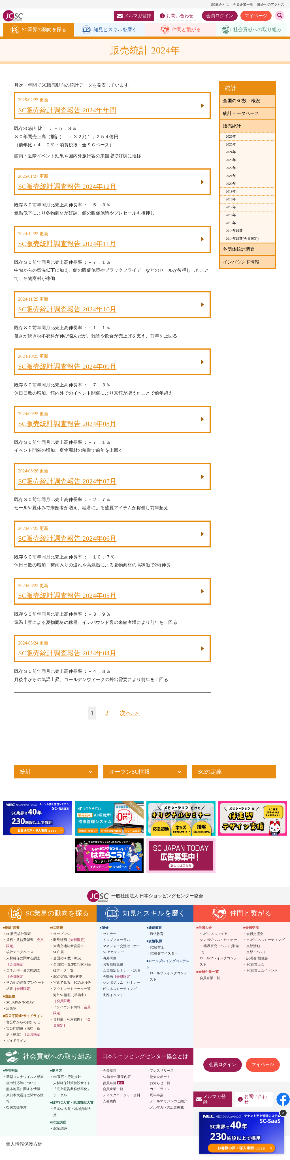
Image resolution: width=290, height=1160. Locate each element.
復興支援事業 (16, 1115)
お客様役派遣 (113, 972)
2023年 (231, 160)
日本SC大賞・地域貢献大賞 (72, 1119)
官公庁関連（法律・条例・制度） (25, 1039)
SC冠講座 (60, 1136)
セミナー (109, 941)
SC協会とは (220, 5)
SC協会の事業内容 (117, 1084)
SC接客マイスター (164, 961)
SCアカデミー (113, 960)
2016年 (231, 215)
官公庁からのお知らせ (23, 1029)
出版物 (11, 1016)
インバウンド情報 (241, 262)
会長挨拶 (109, 1078)
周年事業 (156, 1103)
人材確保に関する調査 (23, 969)
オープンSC (62, 941)
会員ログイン (219, 15)
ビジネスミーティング (120, 996)
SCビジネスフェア (214, 941)
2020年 (231, 184)
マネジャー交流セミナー (121, 953)
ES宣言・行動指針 (67, 1084)
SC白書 (58, 960)
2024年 (231, 152)
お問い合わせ (176, 15)
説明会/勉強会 (257, 966)
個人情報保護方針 (24, 1151)
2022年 (231, 168)
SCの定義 (210, 779)
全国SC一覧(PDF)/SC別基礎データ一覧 (72, 975)
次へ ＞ (130, 720)
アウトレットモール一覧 (72, 996)
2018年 (231, 200)
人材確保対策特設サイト (72, 1090)
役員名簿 (109, 1090)
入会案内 (109, 1108)
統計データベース (241, 113)
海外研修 (109, 966)
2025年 (231, 145)
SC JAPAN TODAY (20, 1010)
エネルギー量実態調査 (23, 981)
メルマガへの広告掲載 (167, 1115)
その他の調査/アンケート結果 (25, 993)
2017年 (231, 207)
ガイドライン (16, 1048)
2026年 (231, 137)
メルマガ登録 (134, 15)
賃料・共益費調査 (25, 950)
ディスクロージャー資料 (121, 1103)
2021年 (231, 176)
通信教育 (156, 941)
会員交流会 (254, 941)
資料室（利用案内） (72, 1030)
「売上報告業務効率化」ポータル (72, 1099)
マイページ (256, 15)
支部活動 (253, 953)
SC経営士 (157, 955)
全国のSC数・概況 (241, 101)
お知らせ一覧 (160, 1090)
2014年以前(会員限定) (242, 239)
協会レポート (160, 1084)
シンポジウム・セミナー (121, 990)
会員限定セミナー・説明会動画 (121, 981)
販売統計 (232, 126)
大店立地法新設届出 (68, 953)
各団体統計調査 (239, 249)
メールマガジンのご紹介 (168, 1108)
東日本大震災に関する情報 (25, 1106)
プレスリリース (162, 1078)
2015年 (231, 223)
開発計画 (70, 947)
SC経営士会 (255, 972)
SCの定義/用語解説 (67, 984)
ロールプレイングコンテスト (168, 984)
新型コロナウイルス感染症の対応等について (25, 1087)
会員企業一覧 (243, 5)
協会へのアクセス (270, 5)
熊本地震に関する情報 (23, 1096)
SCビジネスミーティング (265, 947)
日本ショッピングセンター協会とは (145, 1064)
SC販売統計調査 (18, 941)
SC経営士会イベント (262, 978)
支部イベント (113, 1002)
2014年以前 (234, 231)
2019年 (231, 192)
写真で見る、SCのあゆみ (72, 990)
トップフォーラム (116, 947)
